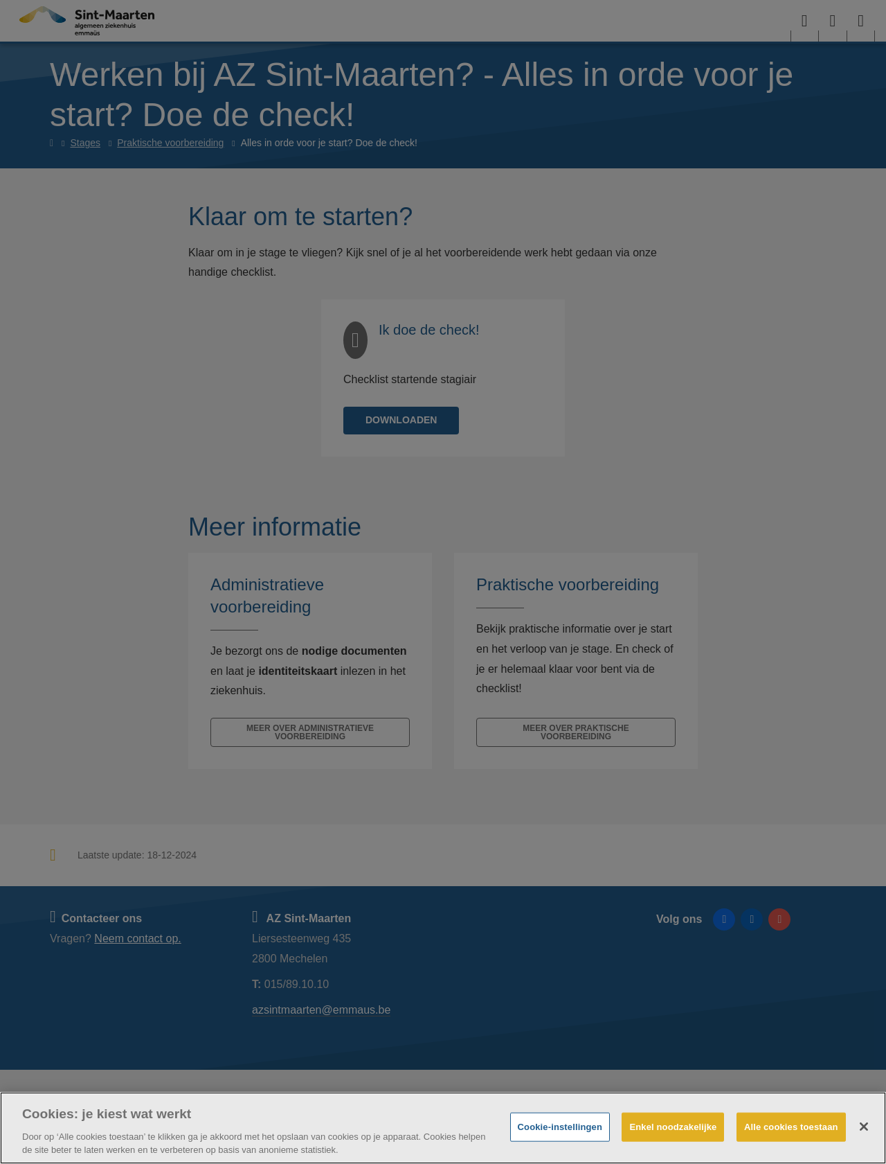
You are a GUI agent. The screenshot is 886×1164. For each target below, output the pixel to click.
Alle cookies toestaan (791, 1127)
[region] (443, 1128)
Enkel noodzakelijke (672, 1127)
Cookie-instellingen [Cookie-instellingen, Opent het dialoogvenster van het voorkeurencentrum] (560, 1127)
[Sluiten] (864, 1126)
